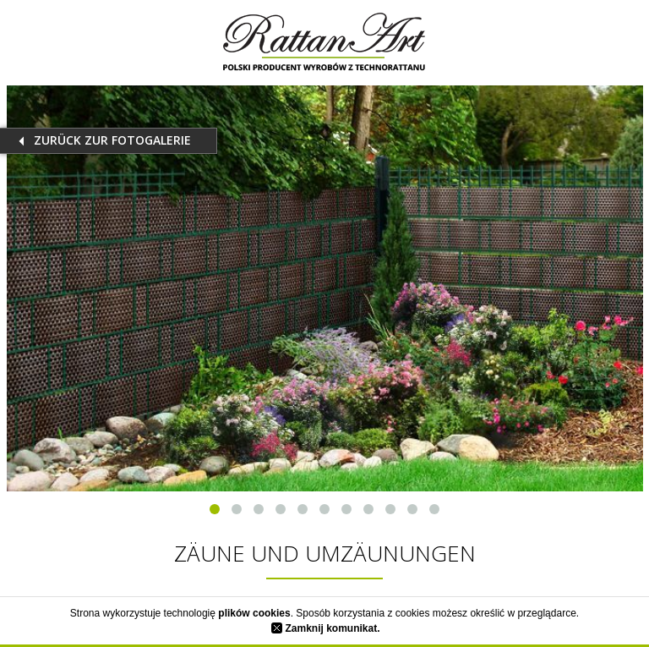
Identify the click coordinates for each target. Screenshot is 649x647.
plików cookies (254, 613)
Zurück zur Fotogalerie (112, 140)
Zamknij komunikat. (325, 628)
